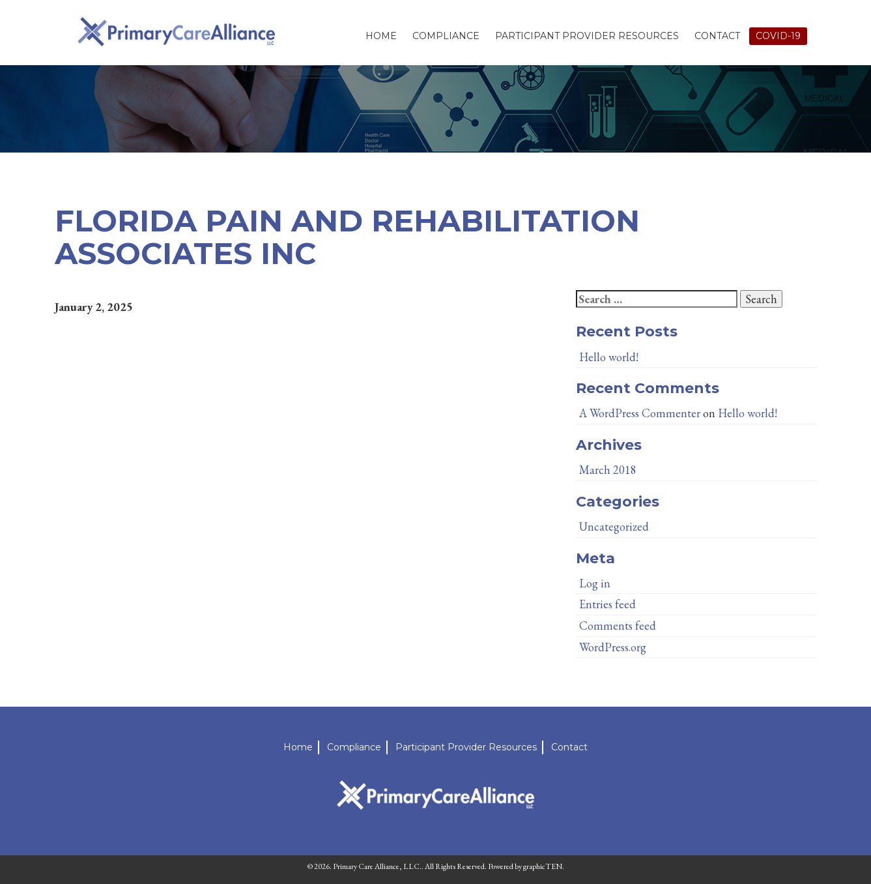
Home (381, 36)
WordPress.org (612, 647)
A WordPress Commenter (639, 412)
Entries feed (607, 604)
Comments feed (617, 625)
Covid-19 (778, 36)
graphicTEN (542, 866)
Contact (717, 36)
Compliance (445, 36)
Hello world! (608, 356)
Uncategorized (614, 526)
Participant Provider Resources (587, 36)
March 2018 (607, 469)
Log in (594, 583)
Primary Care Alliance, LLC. (377, 866)
